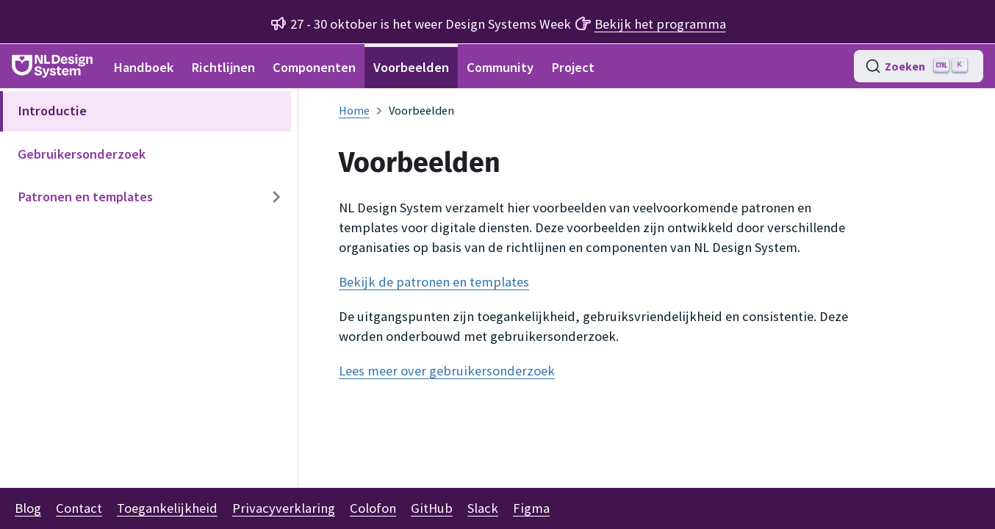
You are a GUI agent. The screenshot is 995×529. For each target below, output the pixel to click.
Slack (482, 508)
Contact (79, 508)
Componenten (314, 67)
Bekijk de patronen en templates (434, 281)
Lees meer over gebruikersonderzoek (447, 370)
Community (500, 67)
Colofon (373, 508)
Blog (28, 508)
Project (573, 67)
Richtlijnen (223, 67)
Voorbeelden (411, 67)
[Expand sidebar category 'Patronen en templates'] (276, 197)
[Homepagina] (354, 110)
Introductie (52, 110)
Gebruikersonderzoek (82, 153)
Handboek (143, 67)
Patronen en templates (85, 196)
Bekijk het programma (660, 23)
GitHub (432, 508)
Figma (531, 508)
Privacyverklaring (283, 508)
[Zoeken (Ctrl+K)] (918, 66)
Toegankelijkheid (167, 508)
